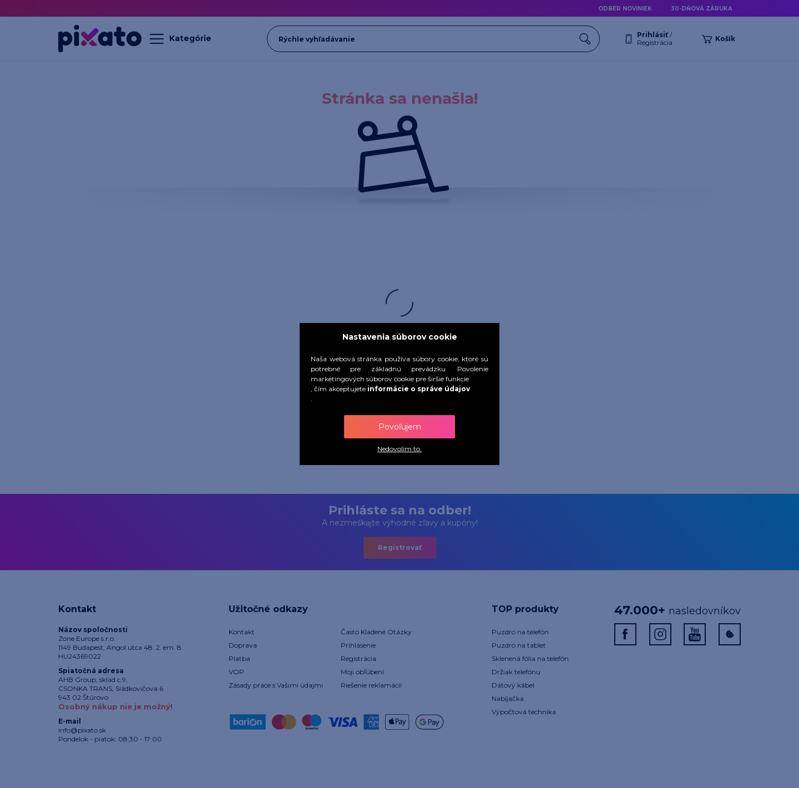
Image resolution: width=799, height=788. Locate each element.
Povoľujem (399, 427)
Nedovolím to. (399, 448)
